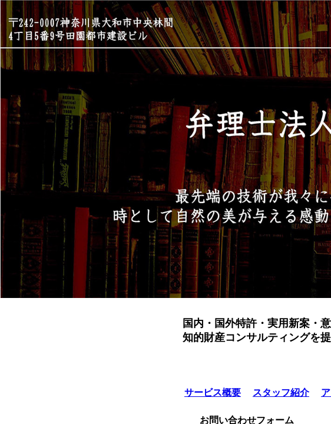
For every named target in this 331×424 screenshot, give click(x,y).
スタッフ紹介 (281, 392)
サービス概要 (212, 392)
